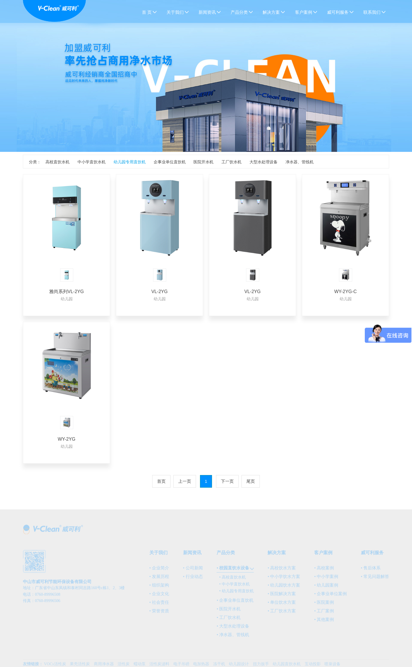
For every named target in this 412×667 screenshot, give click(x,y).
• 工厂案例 (324, 613)
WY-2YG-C (345, 291)
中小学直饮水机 (92, 162)
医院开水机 (203, 162)
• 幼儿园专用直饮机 (236, 593)
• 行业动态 (193, 578)
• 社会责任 (159, 604)
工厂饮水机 (231, 162)
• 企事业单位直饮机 (235, 602)
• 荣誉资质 (159, 613)
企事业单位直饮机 (170, 162)
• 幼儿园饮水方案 (284, 587)
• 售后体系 (371, 570)
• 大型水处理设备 (233, 628)
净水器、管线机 (300, 162)
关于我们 (176, 12)
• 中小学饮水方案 (284, 578)
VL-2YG (159, 291)
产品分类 (240, 12)
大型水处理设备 (263, 162)
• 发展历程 (159, 578)
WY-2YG (67, 439)
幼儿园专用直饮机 (130, 162)
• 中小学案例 (326, 578)
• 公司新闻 (193, 570)
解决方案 (272, 12)
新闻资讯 (208, 12)
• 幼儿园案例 (326, 587)
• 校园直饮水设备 (233, 570)
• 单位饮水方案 (282, 604)
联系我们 (372, 12)
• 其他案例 (324, 621)
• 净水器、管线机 (233, 637)
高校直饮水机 (57, 162)
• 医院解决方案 (282, 596)
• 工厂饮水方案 (282, 613)
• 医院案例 (324, 604)
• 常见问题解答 (375, 578)
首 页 (147, 12)
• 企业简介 (159, 570)
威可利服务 (338, 12)
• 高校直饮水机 (232, 579)
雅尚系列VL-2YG (66, 291)
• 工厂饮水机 (229, 619)
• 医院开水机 (229, 611)
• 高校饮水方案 (282, 570)
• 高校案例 (324, 570)
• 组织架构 (159, 587)
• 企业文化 (159, 596)
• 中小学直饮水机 (234, 586)
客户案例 (304, 12)
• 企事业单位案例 (330, 596)
